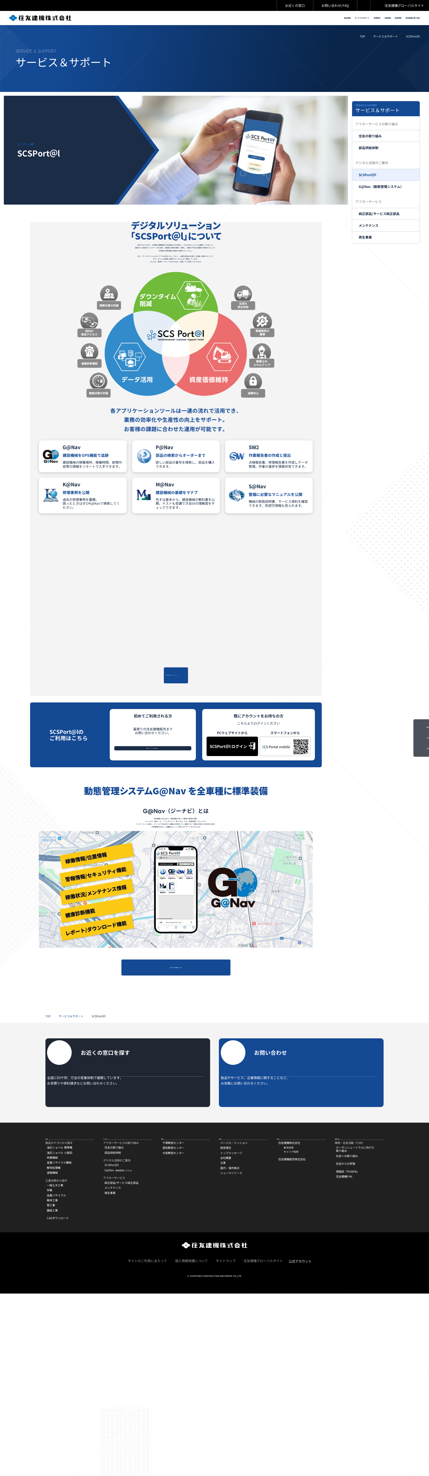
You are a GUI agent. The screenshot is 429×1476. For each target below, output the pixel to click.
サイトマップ (226, 1442)
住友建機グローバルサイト (404, 5)
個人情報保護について (191, 1442)
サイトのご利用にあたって (147, 1442)
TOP (362, 43)
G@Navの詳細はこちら (175, 1095)
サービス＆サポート (385, 43)
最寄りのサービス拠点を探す (150, 823)
